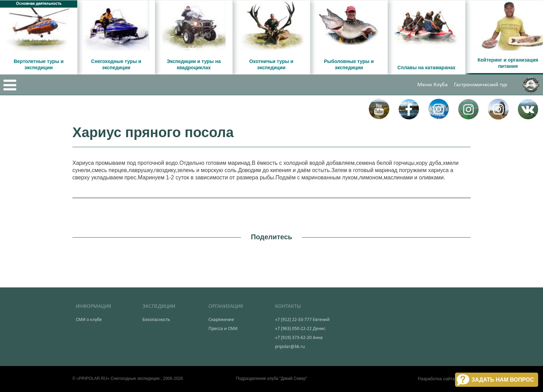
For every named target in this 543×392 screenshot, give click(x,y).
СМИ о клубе (89, 319)
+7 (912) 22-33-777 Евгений (302, 319)
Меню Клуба (432, 85)
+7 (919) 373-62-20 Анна (299, 337)
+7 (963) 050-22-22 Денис (300, 328)
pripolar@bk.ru (290, 346)
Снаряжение (221, 319)
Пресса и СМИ (223, 328)
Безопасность (156, 319)
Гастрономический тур (480, 85)
